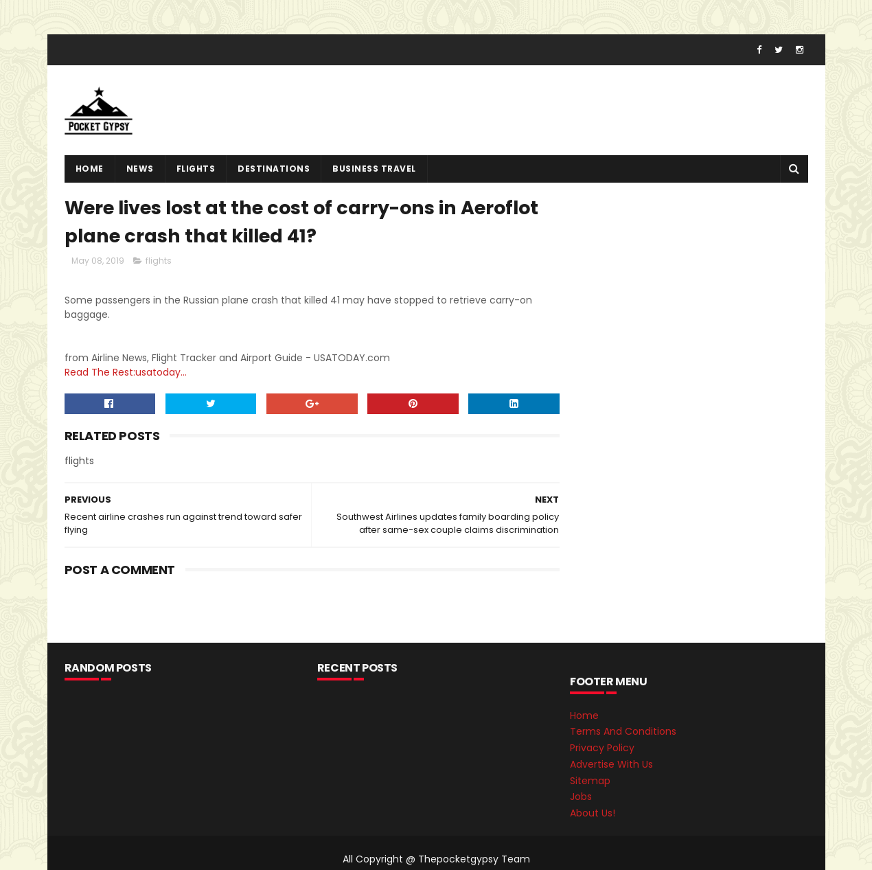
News (140, 168)
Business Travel (374, 168)
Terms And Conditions (623, 731)
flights (196, 168)
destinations (274, 168)
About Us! (592, 813)
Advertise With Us (611, 764)
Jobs (581, 796)
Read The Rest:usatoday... (126, 372)
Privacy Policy (602, 748)
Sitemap (590, 781)
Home (90, 168)
